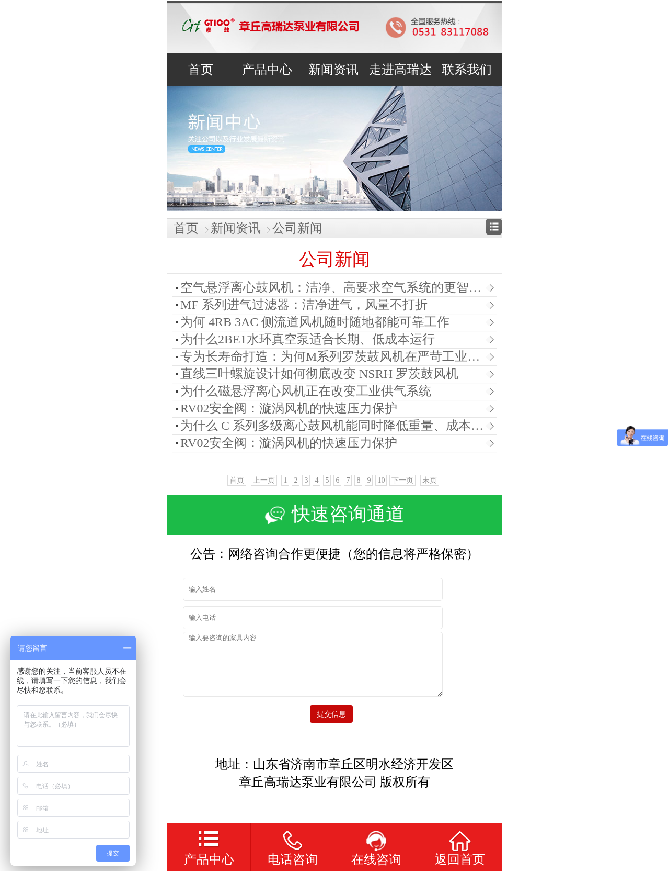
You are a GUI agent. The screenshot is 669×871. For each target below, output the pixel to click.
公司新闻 (297, 228)
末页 (429, 480)
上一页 (264, 480)
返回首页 (460, 859)
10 (381, 480)
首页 (186, 228)
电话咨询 (293, 859)
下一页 (402, 480)
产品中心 (209, 859)
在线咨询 (376, 859)
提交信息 (334, 714)
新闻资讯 (236, 228)
